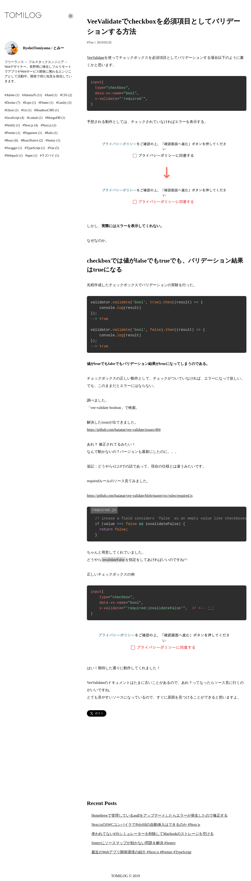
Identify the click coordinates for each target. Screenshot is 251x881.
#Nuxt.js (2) (48, 125)
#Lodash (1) (34, 118)
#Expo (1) (29, 102)
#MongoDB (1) (55, 118)
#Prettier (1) (12, 133)
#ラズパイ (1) (49, 155)
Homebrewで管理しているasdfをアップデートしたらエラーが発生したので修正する (159, 815)
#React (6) (11, 140)
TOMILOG (119, 876)
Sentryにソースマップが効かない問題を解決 (133, 843)
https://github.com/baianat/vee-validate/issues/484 (123, 430)
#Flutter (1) (46, 102)
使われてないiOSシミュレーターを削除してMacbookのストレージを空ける (152, 834)
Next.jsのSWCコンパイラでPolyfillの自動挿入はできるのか (145, 825)
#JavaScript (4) (14, 118)
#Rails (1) (51, 133)
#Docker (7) (12, 102)
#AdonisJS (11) (32, 95)
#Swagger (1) (13, 148)
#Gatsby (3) (64, 102)
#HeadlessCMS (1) (46, 110)
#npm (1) (31, 155)
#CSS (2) (66, 95)
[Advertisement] (166, 758)
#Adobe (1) (12, 95)
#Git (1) (26, 110)
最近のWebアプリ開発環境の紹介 (141, 852)
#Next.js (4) (30, 125)
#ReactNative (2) (32, 140)
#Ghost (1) (11, 110)
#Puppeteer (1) (32, 133)
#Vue (90, 42)
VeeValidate (95, 58)
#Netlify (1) (12, 125)
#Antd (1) (51, 95)
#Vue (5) (53, 148)
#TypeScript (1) (35, 148)
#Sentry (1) (53, 140)
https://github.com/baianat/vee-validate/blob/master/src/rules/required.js (140, 496)
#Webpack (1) (14, 155)
